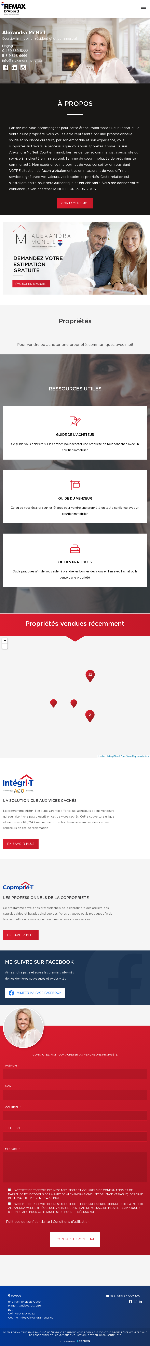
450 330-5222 (16, 51)
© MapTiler (112, 756)
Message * (12, 1149)
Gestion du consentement (104, 1335)
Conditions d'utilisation (71, 1221)
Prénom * (12, 1065)
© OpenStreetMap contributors (134, 756)
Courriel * (13, 1107)
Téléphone (13, 1128)
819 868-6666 (16, 55)
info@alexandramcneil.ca (22, 60)
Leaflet (101, 756)
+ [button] (5, 640)
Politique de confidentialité (28, 1221)
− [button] (5, 646)
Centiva (83, 1341)
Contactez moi (75, 203)
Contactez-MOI (75, 1239)
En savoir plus (21, 844)
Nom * (9, 1086)
